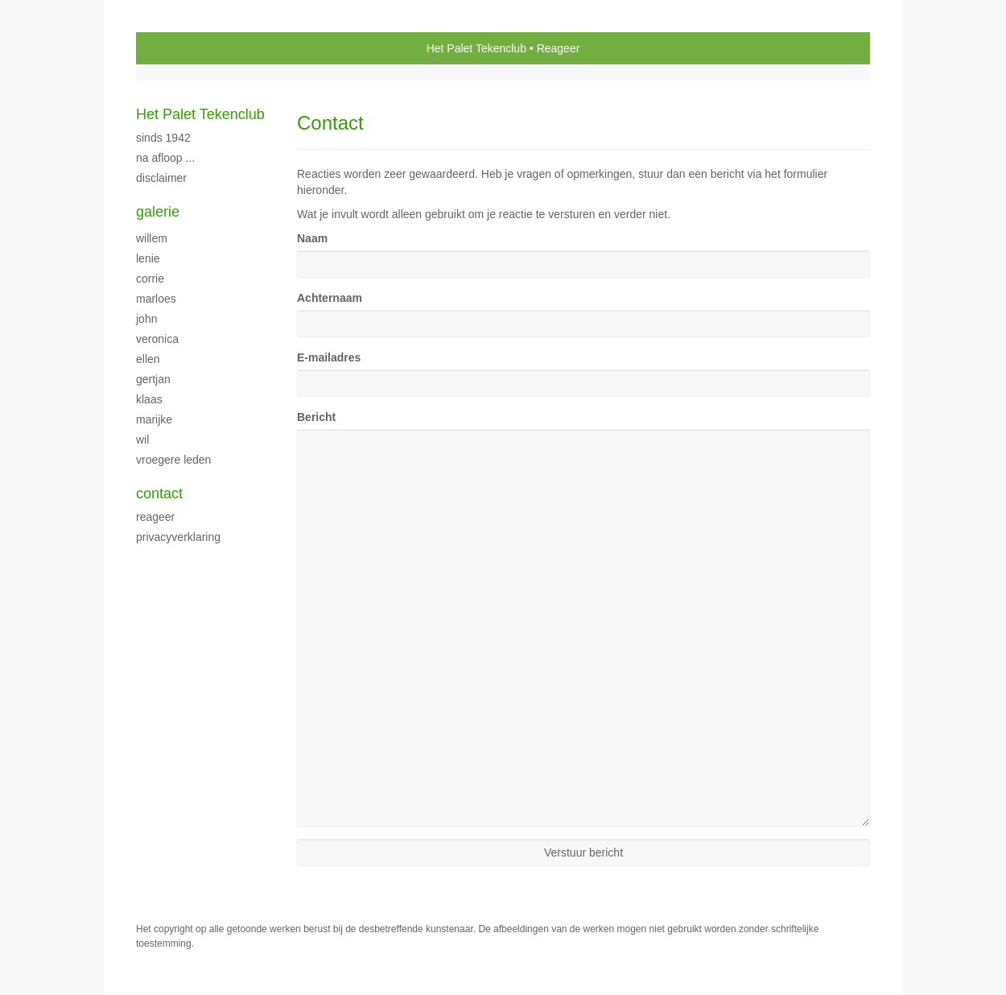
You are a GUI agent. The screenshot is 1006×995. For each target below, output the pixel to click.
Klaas (149, 399)
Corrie (150, 278)
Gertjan (153, 379)
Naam (312, 238)
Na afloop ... (165, 157)
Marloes (156, 298)
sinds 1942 (163, 137)
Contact (159, 493)
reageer (155, 516)
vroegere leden (173, 459)
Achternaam (329, 297)
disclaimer (161, 177)
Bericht (316, 417)
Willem (151, 238)
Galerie (157, 212)
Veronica (157, 338)
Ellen (148, 359)
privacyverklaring (178, 537)
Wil (142, 439)
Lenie (148, 258)
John (146, 318)
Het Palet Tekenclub (476, 48)
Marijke (154, 419)
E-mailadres (329, 357)
